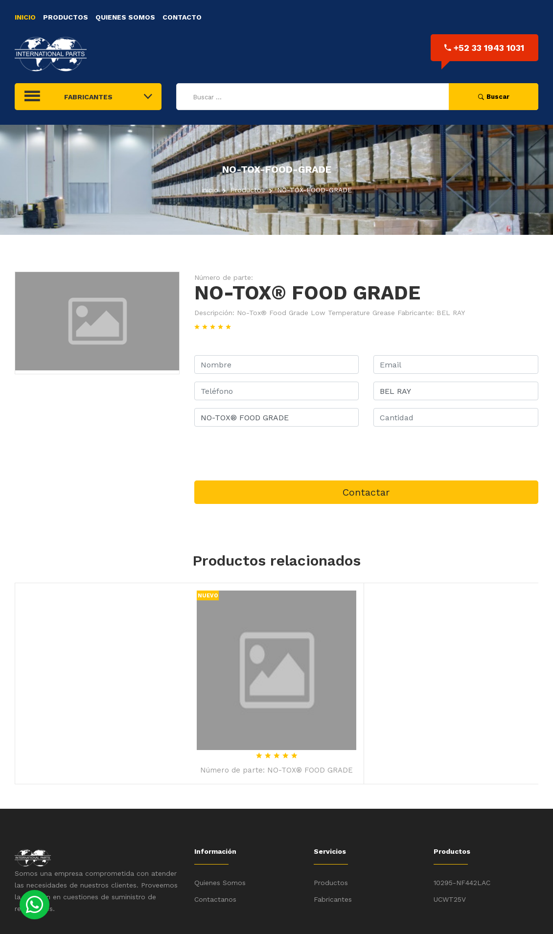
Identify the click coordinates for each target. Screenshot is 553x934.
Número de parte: (223, 277)
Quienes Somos (125, 17)
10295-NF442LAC (462, 883)
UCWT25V (450, 899)
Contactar (366, 492)
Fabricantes (333, 899)
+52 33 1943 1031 (484, 48)
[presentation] (268, 453)
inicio (210, 190)
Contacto (182, 17)
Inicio (25, 17)
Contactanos (215, 899)
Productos (65, 17)
